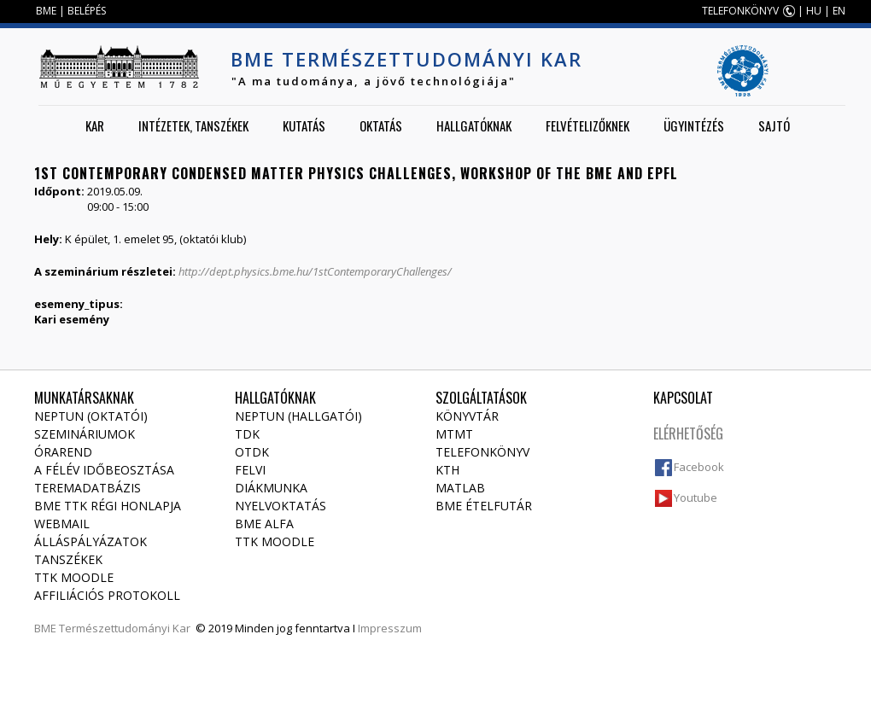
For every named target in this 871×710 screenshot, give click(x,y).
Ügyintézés (693, 125)
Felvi (250, 470)
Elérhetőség (688, 433)
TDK (247, 434)
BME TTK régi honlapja (107, 506)
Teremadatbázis (87, 488)
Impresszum (390, 628)
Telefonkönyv (482, 452)
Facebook (699, 466)
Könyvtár (467, 416)
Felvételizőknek (587, 125)
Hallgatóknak (473, 125)
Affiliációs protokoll (107, 595)
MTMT (454, 434)
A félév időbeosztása (104, 470)
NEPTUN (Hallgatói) (298, 416)
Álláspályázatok (90, 541)
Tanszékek (68, 559)
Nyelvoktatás (280, 506)
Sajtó (774, 125)
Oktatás (381, 125)
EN (839, 10)
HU (813, 10)
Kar (94, 125)
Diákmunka (271, 488)
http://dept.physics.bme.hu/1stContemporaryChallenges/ (315, 271)
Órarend (63, 452)
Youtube (695, 497)
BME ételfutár (484, 506)
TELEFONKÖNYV (740, 10)
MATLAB (460, 488)
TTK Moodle (74, 577)
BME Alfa (264, 523)
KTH (447, 470)
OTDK (252, 452)
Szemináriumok (84, 434)
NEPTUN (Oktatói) (91, 416)
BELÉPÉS (86, 10)
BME (46, 10)
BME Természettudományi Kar (406, 59)
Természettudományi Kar (124, 628)
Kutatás (304, 125)
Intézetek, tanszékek (193, 125)
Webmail (62, 523)
